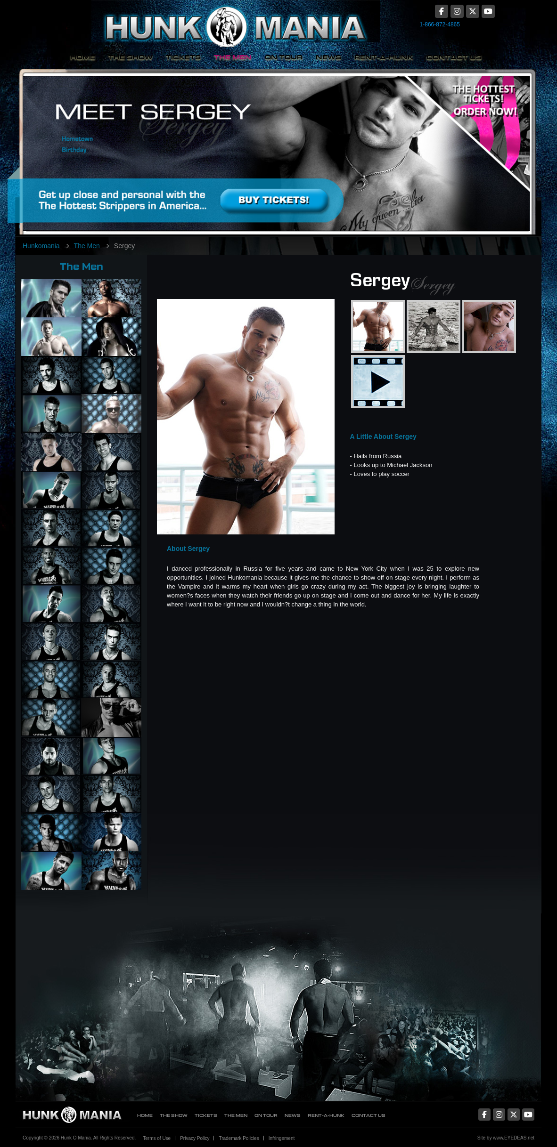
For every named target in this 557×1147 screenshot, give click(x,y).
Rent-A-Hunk (383, 57)
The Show (130, 57)
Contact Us (454, 57)
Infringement (282, 1138)
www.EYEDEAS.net (513, 1137)
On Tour (284, 57)
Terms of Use (157, 1138)
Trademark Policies (239, 1138)
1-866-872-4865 (440, 24)
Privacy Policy (194, 1138)
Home (82, 57)
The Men (233, 57)
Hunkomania (41, 246)
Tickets (183, 57)
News (328, 57)
